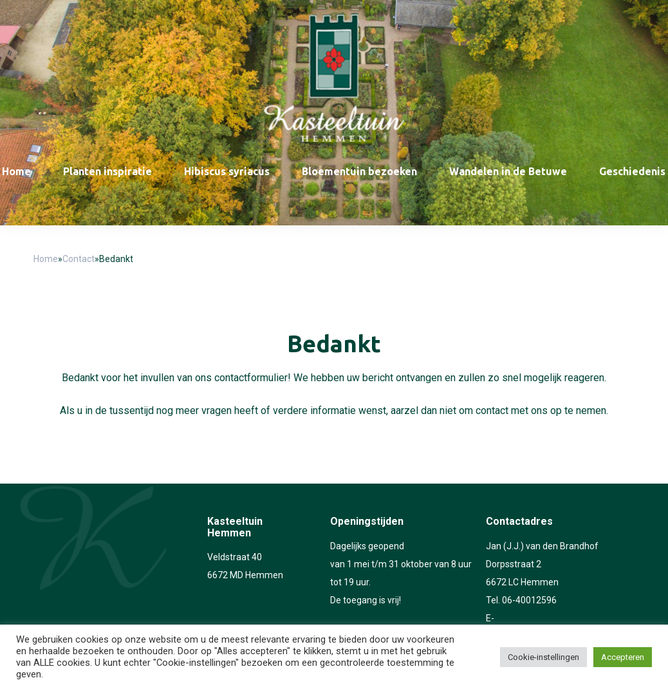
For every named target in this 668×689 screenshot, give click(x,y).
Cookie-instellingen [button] (543, 657)
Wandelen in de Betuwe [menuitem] (508, 171)
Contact (78, 259)
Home (45, 259)
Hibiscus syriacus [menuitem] (227, 171)
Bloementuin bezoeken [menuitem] (359, 171)
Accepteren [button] (622, 657)
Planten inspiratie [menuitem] (107, 171)
